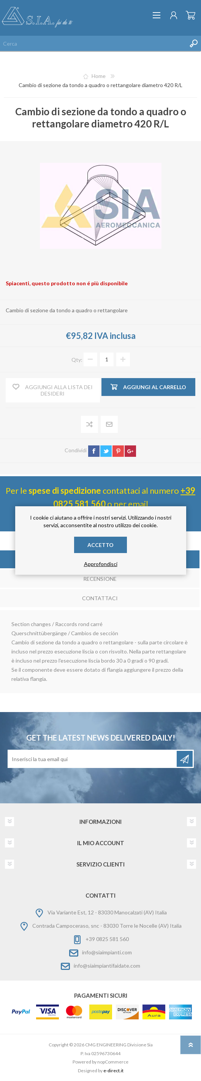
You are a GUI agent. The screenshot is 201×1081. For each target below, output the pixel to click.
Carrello (190, 15)
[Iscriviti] (93, 759)
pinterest (118, 451)
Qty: (76, 359)
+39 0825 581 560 (107, 939)
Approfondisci (100, 564)
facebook (94, 451)
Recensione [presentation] (100, 578)
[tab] (99, 579)
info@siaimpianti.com (107, 952)
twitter (106, 451)
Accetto (100, 545)
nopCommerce (112, 1062)
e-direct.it (113, 1070)
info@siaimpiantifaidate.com (107, 965)
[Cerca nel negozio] (93, 43)
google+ (130, 451)
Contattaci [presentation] (100, 598)
